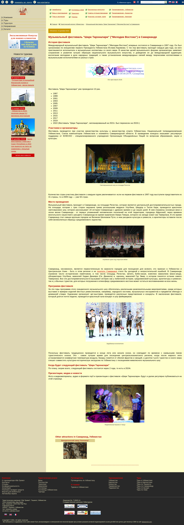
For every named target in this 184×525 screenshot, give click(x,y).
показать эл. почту (23, 2)
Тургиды (74, 17)
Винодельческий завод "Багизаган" (75, 440)
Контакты (5, 482)
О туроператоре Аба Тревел (13, 480)
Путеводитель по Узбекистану (83, 480)
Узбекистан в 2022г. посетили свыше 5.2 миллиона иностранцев (20, 113)
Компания (6, 17)
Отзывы (5, 484)
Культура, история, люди (97, 16)
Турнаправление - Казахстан (122, 13)
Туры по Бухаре (143, 488)
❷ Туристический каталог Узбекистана (71, 24)
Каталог (6, 29)
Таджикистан (114, 488)
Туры (4, 20)
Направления (8, 26)
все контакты (43, 2)
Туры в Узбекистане (144, 480)
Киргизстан (113, 482)
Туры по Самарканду (145, 486)
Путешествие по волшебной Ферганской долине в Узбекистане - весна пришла (22, 82)
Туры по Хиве (142, 490)
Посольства (43, 482)
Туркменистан (114, 486)
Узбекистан (113, 480)
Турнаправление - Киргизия (122, 16)
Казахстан (113, 484)
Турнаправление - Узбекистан (122, 9)
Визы (40, 480)
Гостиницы (42, 488)
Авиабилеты (56, 9)
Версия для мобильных (11, 492)
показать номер (11, 509)
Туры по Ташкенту (144, 484)
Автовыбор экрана (9, 494)
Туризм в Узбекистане (79, 487)
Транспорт (75, 13)
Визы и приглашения (59, 13)
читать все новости (23, 155)
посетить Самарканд (107, 271)
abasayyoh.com (147, 522)
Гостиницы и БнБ (77, 10)
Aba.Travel (19, 502)
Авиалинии (42, 486)
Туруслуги (6, 23)
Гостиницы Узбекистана (47, 490)
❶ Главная (53, 24)
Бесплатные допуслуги (96, 9)
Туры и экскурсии (58, 16)
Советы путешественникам (98, 13)
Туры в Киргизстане (144, 482)
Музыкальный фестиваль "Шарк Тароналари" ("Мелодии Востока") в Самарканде (113, 24)
